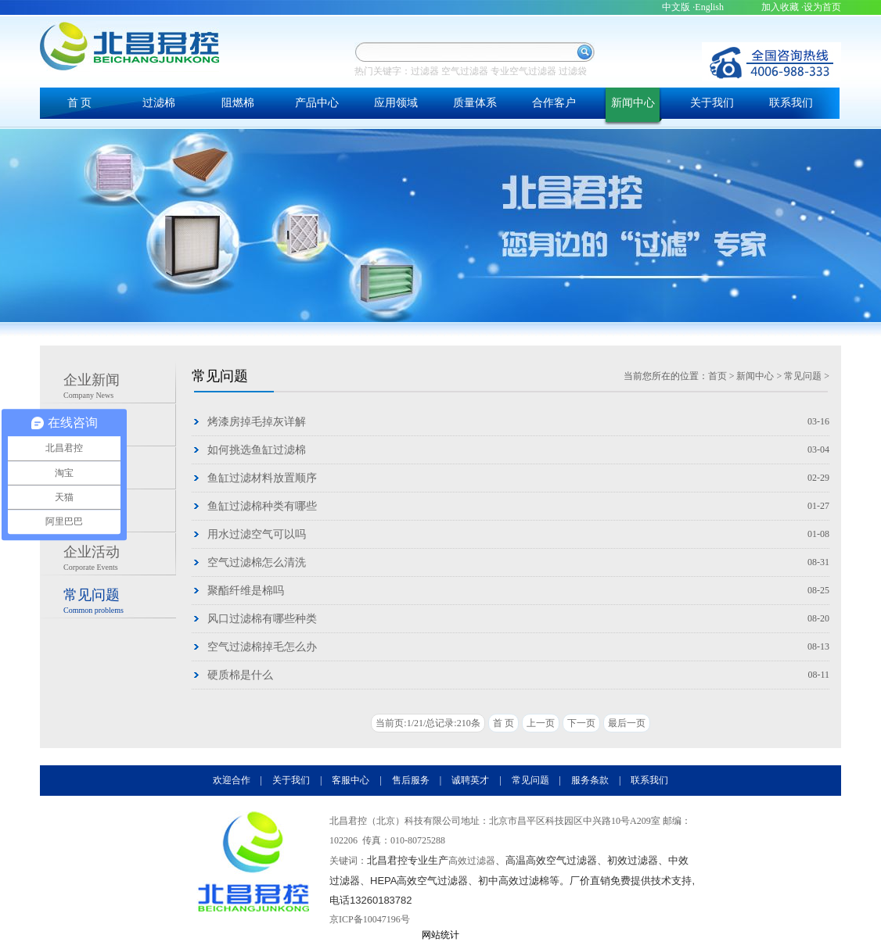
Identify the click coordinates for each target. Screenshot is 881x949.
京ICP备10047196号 (369, 919)
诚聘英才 (470, 780)
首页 (717, 376)
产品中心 (317, 103)
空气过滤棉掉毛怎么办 (262, 647)
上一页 (541, 723)
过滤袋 (573, 71)
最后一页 (626, 723)
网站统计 (440, 934)
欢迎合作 (231, 780)
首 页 (79, 103)
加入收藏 (780, 7)
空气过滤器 (464, 71)
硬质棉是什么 (240, 675)
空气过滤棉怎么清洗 (256, 562)
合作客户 (554, 103)
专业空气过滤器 (523, 71)
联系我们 (791, 103)
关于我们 (712, 103)
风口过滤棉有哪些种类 (262, 619)
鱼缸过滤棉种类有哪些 (262, 506)
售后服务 (411, 780)
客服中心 (350, 780)
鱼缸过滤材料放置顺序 (262, 478)
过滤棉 (158, 103)
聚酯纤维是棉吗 (245, 590)
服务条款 (590, 780)
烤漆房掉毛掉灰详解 (256, 422)
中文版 (676, 7)
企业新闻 (119, 387)
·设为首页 (821, 7)
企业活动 (119, 559)
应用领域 (396, 103)
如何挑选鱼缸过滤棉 (256, 450)
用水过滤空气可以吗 (256, 534)
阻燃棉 (237, 103)
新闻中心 (633, 103)
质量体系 (475, 103)
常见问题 (119, 602)
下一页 (581, 723)
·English (708, 7)
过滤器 (425, 71)
